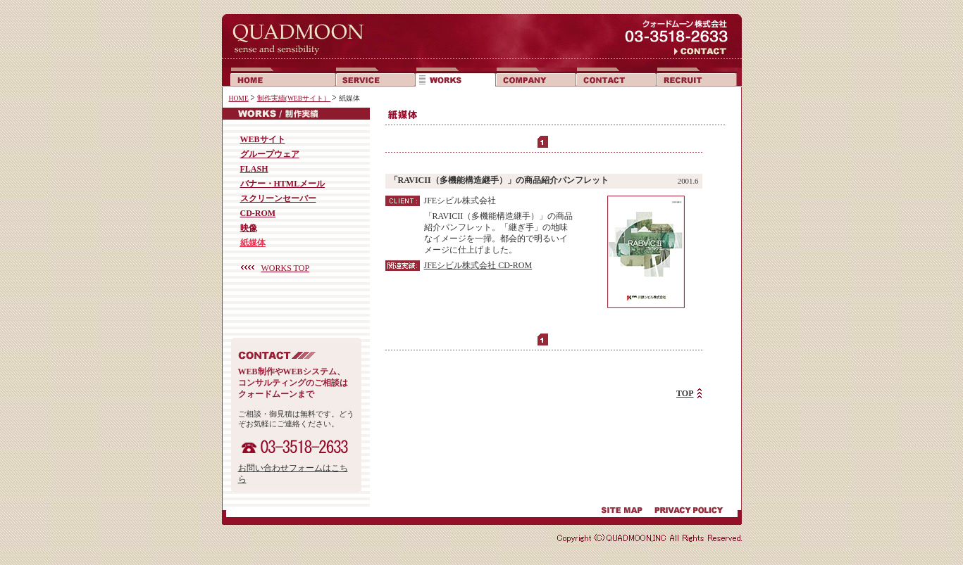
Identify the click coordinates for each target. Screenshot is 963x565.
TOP (684, 393)
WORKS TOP (285, 268)
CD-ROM (258, 213)
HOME (239, 98)
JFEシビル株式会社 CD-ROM (478, 265)
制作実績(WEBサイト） (294, 98)
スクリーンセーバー (278, 198)
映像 (248, 228)
